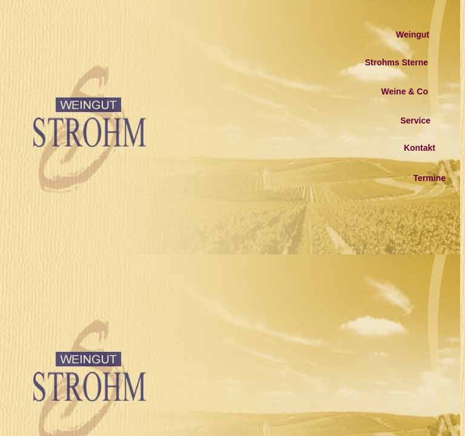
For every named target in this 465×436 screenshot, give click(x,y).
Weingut (412, 34)
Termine (430, 178)
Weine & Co (404, 91)
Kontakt (419, 148)
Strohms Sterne (396, 62)
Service (415, 120)
